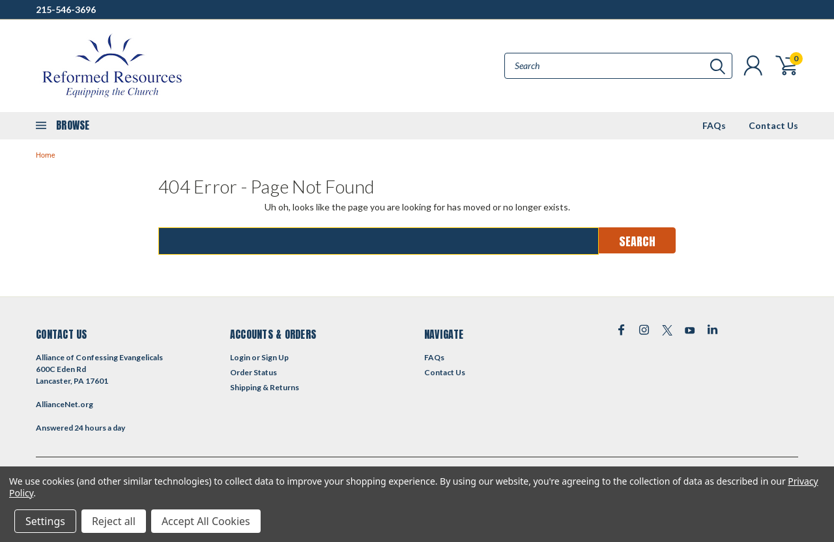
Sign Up (275, 357)
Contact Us (773, 125)
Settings (45, 521)
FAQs (714, 125)
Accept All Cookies (206, 521)
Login (240, 357)
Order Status (253, 372)
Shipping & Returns (264, 387)
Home (45, 155)
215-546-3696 (66, 9)
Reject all (114, 521)
